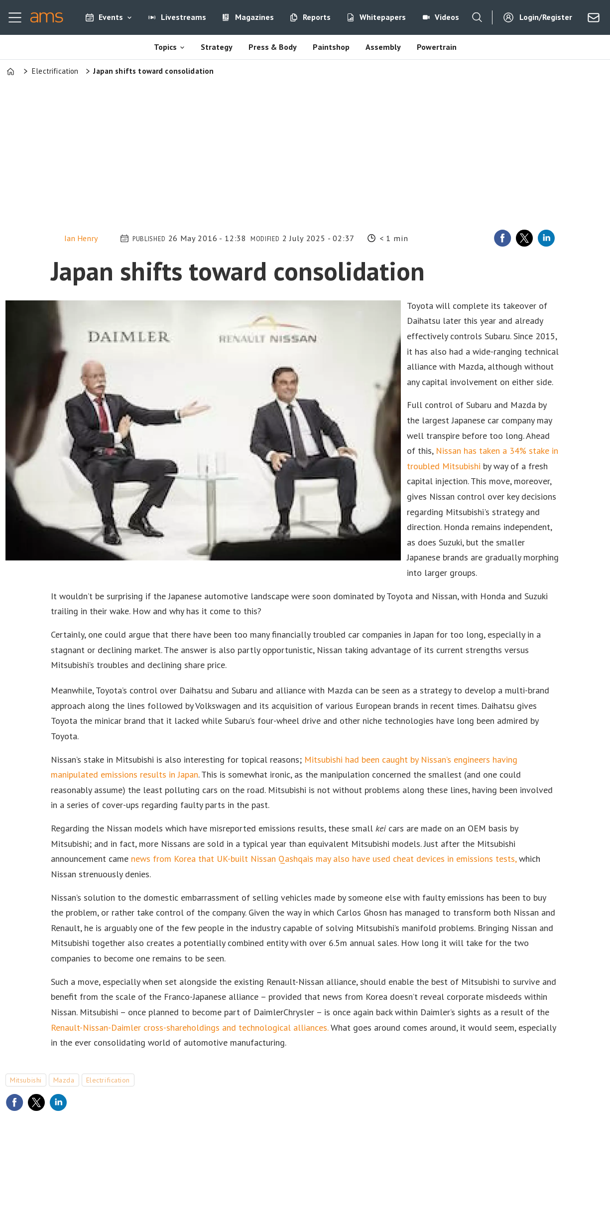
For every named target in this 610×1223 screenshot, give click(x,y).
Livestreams (183, 17)
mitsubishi (26, 1080)
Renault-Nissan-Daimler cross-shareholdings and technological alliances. (189, 1027)
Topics (165, 47)
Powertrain (437, 47)
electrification (108, 1080)
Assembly (383, 47)
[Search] (477, 17)
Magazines (254, 17)
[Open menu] (14, 17)
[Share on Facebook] (502, 238)
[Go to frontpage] (46, 17)
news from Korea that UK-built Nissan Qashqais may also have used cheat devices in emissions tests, (323, 858)
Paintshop (331, 47)
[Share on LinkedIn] (546, 238)
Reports (317, 17)
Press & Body (272, 47)
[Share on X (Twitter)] (524, 238)
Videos (447, 17)
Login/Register (545, 17)
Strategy (217, 47)
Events (111, 17)
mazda (64, 1080)
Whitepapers (383, 17)
